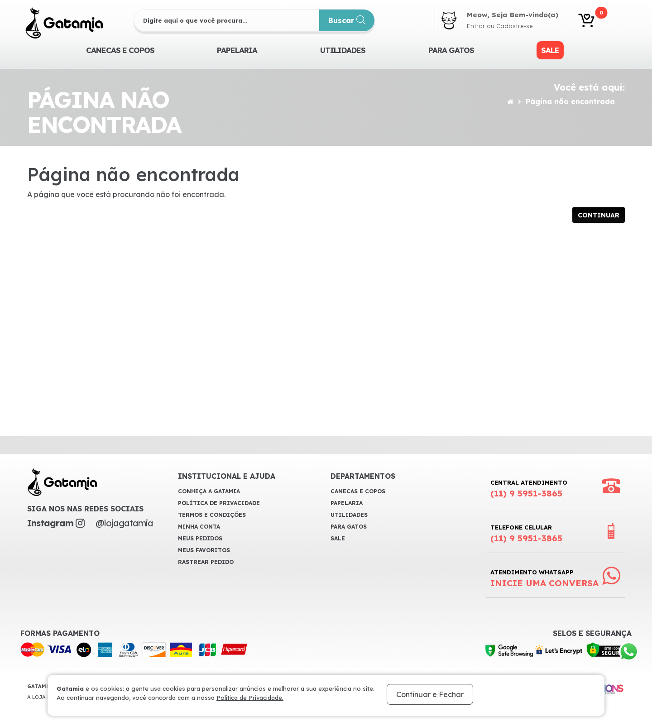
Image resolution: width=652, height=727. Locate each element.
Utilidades (342, 50)
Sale (550, 50)
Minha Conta (199, 526)
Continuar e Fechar (430, 694)
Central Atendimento (528, 489)
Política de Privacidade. (249, 697)
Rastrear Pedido (206, 561)
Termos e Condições (212, 514)
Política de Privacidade (219, 503)
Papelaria (237, 50)
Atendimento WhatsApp (544, 578)
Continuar (598, 215)
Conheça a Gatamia (209, 491)
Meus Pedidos (200, 538)
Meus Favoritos (204, 550)
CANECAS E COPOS (120, 50)
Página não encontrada (570, 101)
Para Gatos (451, 50)
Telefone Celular (526, 534)
